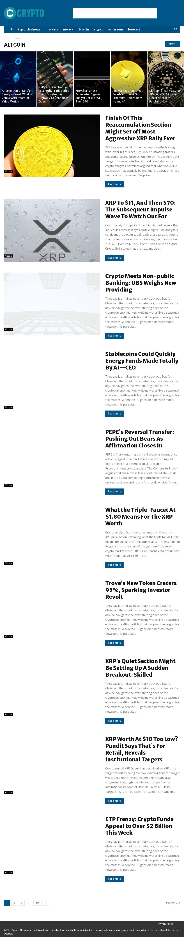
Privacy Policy (165, 923)
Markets (52, 29)
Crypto (98, 29)
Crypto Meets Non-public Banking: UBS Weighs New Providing (140, 283)
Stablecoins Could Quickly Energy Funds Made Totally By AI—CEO (141, 361)
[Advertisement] (115, 13)
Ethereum (115, 29)
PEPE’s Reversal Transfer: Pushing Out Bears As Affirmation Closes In (139, 438)
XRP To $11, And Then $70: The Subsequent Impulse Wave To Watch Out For (140, 209)
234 (38, 902)
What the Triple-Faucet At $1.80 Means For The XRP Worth (140, 516)
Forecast (134, 29)
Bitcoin (84, 29)
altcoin (8, 171)
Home (7, 38)
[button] (175, 29)
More (68, 29)
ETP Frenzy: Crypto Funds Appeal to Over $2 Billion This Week (139, 826)
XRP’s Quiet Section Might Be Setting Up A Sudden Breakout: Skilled (140, 668)
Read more (114, 184)
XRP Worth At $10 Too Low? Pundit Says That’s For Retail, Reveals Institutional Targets (141, 749)
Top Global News (29, 29)
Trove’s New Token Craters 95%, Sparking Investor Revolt (141, 590)
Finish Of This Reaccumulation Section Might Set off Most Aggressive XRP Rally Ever (140, 128)
